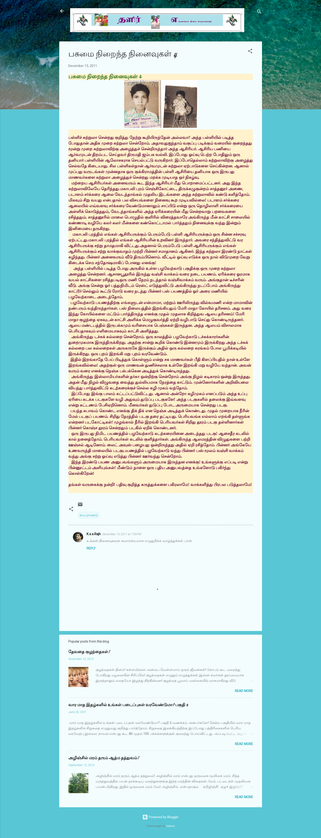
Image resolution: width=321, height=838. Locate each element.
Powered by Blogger (160, 817)
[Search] (259, 12)
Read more (244, 691)
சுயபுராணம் (89, 515)
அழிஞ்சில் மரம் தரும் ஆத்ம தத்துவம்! (103, 758)
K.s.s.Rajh (94, 534)
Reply (91, 548)
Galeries (170, 826)
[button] (250, 51)
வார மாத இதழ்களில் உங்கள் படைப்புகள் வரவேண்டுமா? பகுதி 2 (128, 705)
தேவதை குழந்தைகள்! (89, 652)
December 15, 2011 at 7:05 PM (122, 534)
